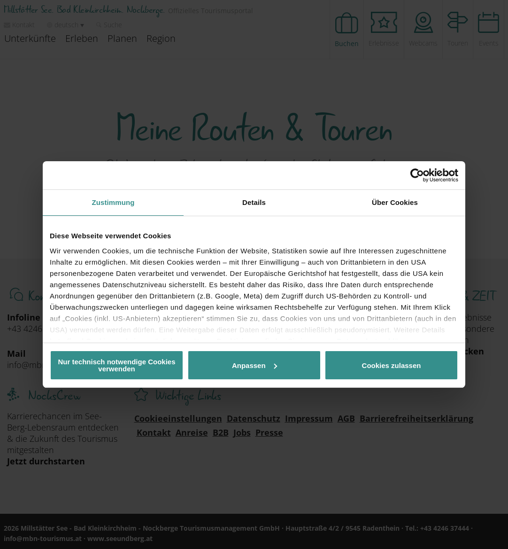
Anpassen (254, 365)
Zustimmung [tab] (113, 202)
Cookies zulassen (391, 365)
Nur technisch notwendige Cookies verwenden (116, 365)
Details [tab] (254, 202)
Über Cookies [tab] (395, 202)
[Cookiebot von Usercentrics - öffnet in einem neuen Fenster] (417, 175)
